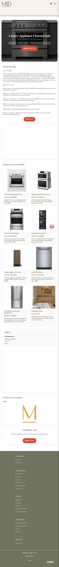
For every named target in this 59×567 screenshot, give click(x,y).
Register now (29, 119)
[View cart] (51, 4)
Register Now (29, 441)
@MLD (5, 401)
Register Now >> (29, 49)
